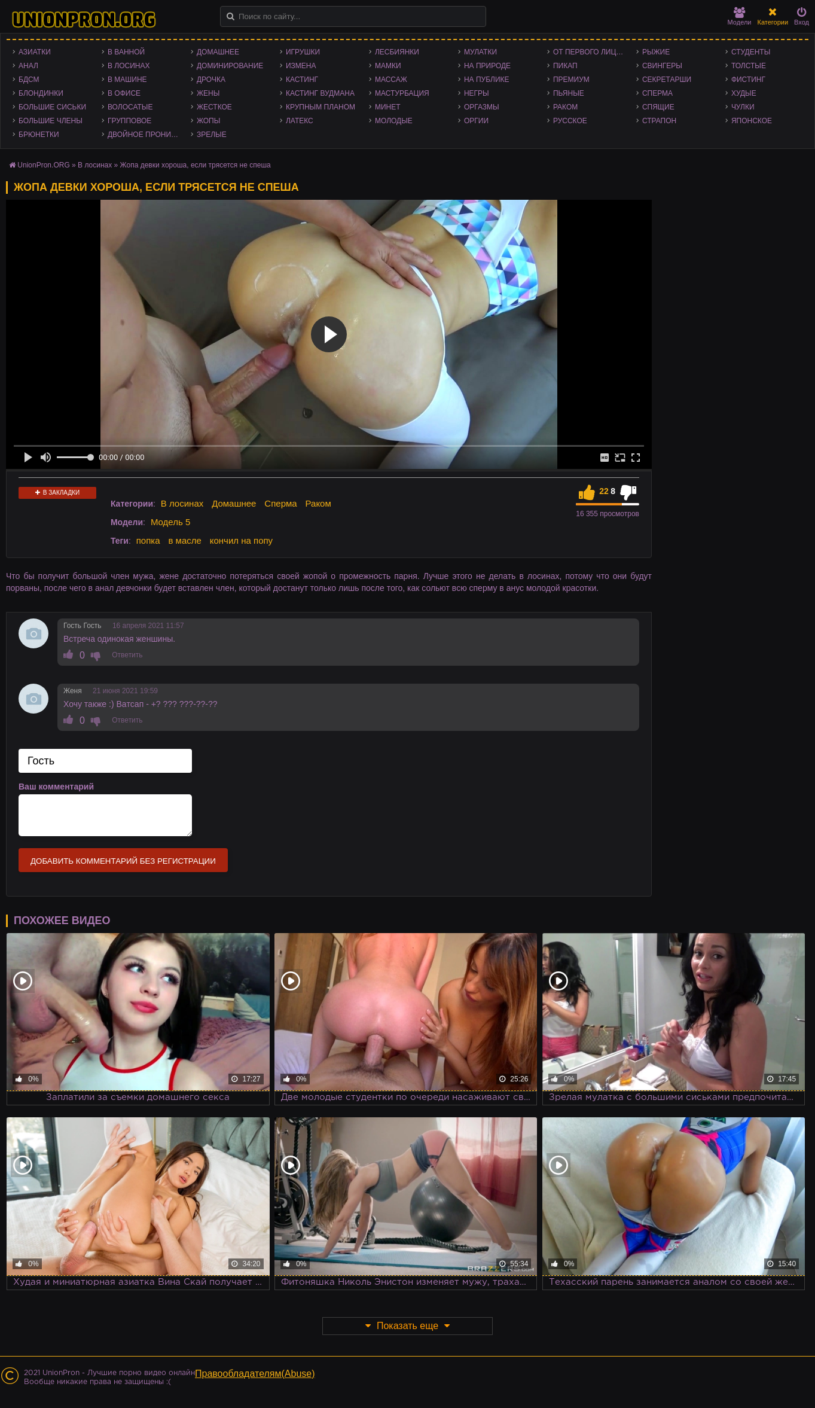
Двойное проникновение (146, 134)
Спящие (658, 107)
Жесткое (214, 107)
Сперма (657, 93)
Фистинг (748, 79)
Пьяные (568, 93)
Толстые (748, 66)
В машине (127, 79)
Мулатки (480, 52)
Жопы (208, 121)
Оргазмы (481, 107)
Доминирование (230, 66)
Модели (740, 16)
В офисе (124, 93)
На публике (486, 79)
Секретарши (666, 79)
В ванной (126, 52)
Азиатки (35, 52)
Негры (476, 93)
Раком (565, 107)
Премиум (571, 79)
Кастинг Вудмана (320, 93)
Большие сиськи (52, 107)
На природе (487, 66)
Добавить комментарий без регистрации (123, 861)
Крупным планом (320, 107)
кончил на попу (241, 540)
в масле (184, 540)
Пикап (565, 66)
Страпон (659, 121)
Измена (301, 66)
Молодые (394, 121)
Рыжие (656, 52)
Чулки (743, 107)
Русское (570, 121)
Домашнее (218, 52)
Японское (751, 121)
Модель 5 (170, 522)
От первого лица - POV (591, 52)
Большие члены (51, 121)
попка (148, 540)
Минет (388, 107)
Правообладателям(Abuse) (255, 1374)
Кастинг (302, 79)
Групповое (129, 121)
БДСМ (29, 79)
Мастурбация (402, 93)
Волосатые (130, 107)
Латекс (299, 121)
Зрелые (212, 134)
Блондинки (41, 93)
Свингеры (662, 66)
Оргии (476, 121)
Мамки (388, 66)
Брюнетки (39, 134)
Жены (208, 93)
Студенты (750, 52)
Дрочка (211, 79)
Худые (743, 93)
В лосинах (129, 66)
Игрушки (303, 52)
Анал (28, 66)
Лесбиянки (397, 52)
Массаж (391, 79)
